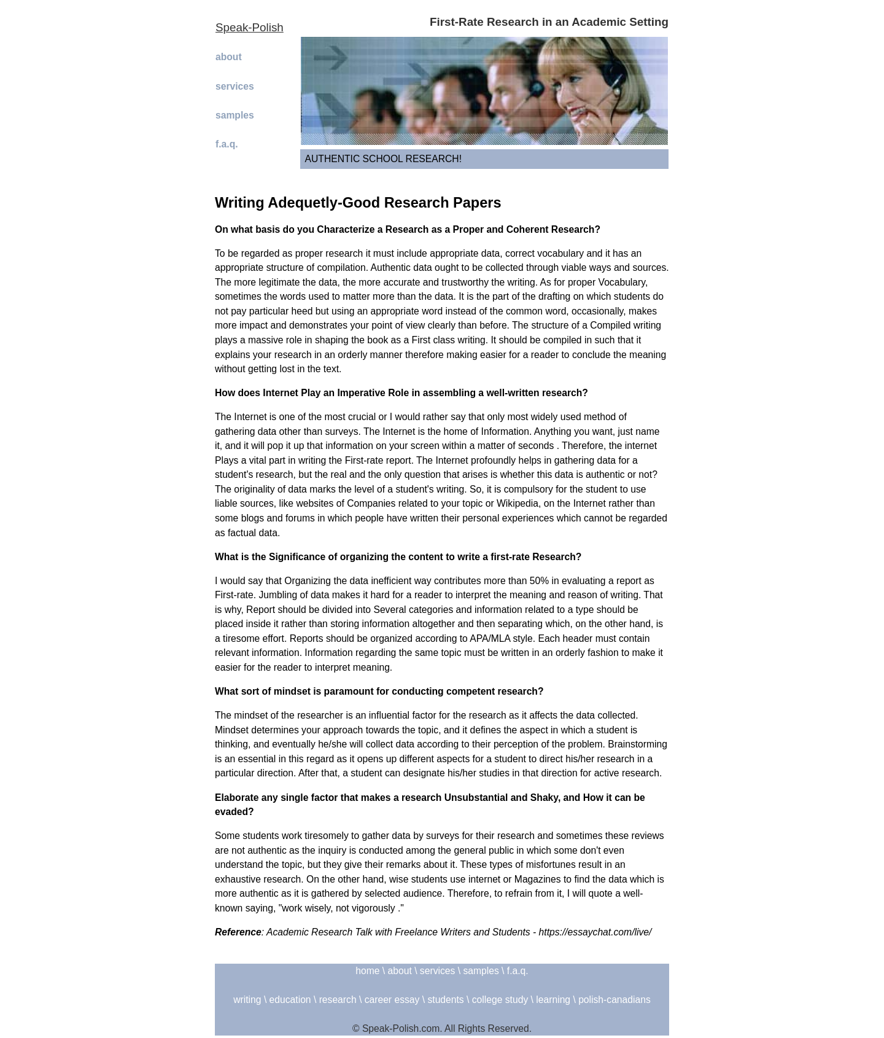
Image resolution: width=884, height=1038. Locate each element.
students (445, 999)
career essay (392, 999)
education (290, 999)
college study (500, 999)
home (367, 971)
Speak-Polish (249, 27)
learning (553, 999)
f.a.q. (226, 144)
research (338, 999)
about (228, 57)
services (234, 86)
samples (234, 115)
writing (247, 999)
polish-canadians (614, 999)
